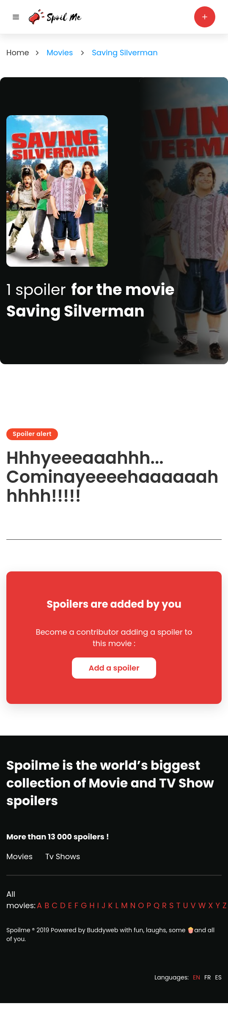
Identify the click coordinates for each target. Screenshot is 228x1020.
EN (196, 977)
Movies (19, 856)
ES (218, 977)
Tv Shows (62, 856)
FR (207, 977)
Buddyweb (102, 930)
